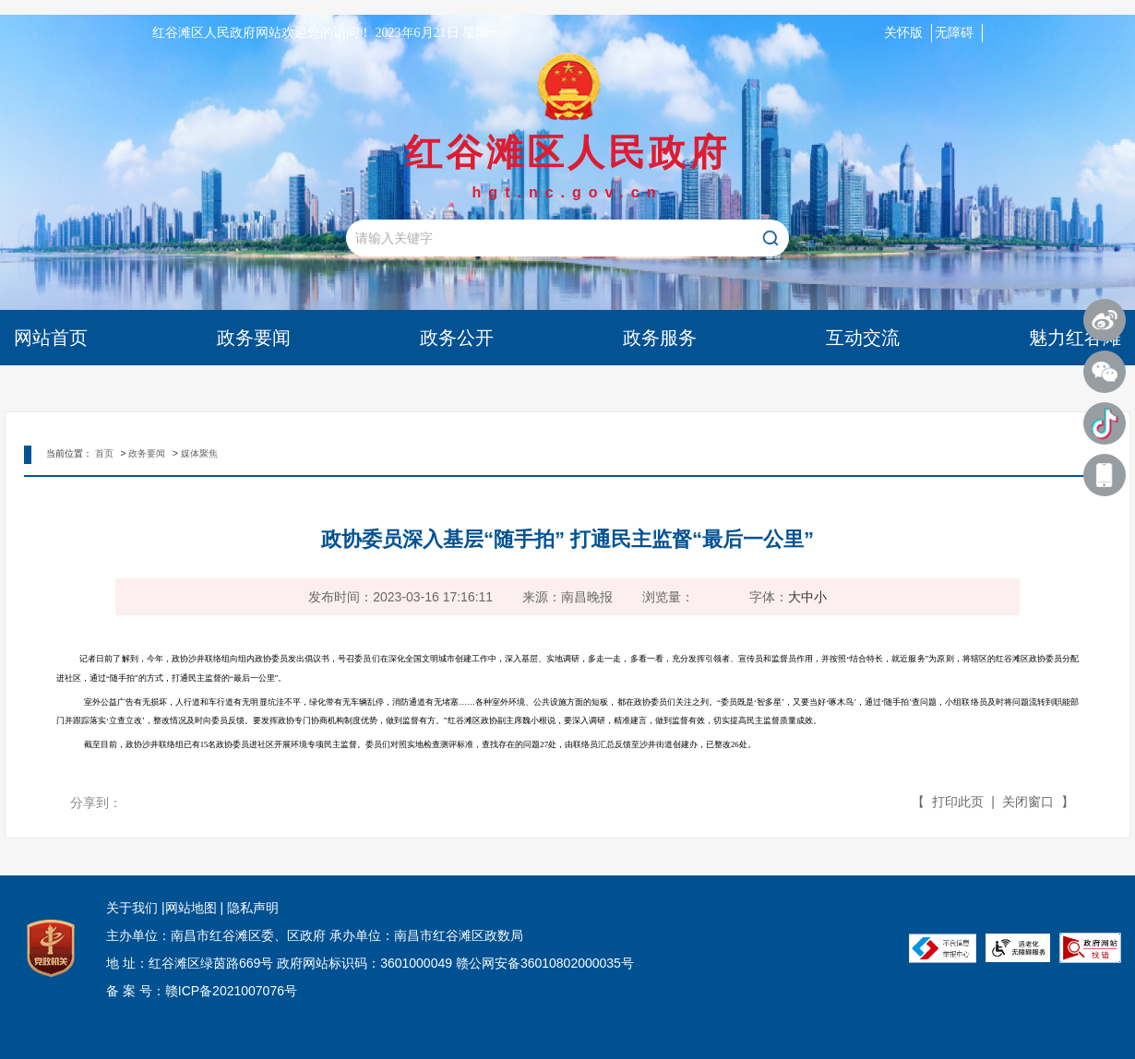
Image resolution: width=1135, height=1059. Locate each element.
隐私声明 (251, 907)
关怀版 (903, 33)
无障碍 (954, 33)
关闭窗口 (1028, 801)
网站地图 (191, 907)
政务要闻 (146, 453)
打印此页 (958, 801)
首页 (104, 453)
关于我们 (132, 907)
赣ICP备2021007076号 (231, 990)
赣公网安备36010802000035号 (545, 963)
